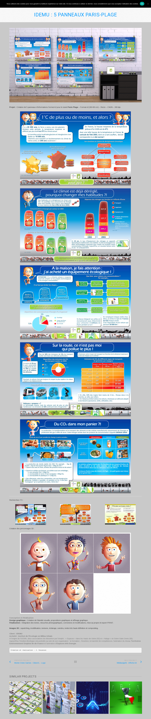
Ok (142, 4)
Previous (11, 699)
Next (140, 699)
